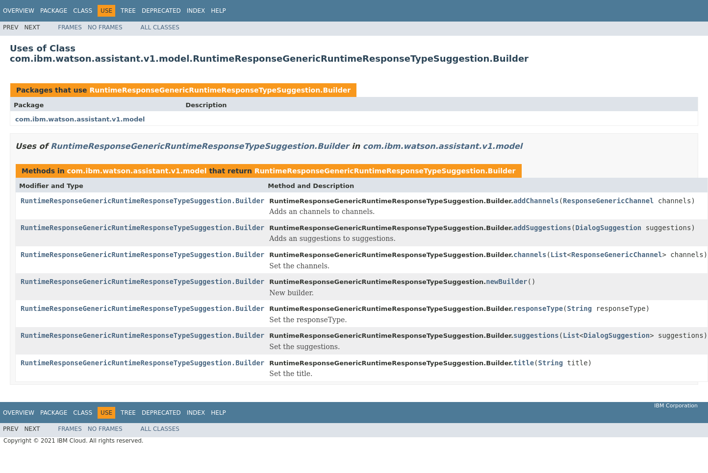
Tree (128, 10)
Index (196, 10)
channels (529, 255)
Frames (70, 27)
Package (53, 10)
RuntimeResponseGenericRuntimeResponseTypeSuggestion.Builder (220, 90)
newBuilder (506, 281)
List (559, 255)
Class (82, 10)
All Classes (160, 27)
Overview (18, 10)
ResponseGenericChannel (608, 201)
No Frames (105, 27)
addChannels (536, 201)
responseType (538, 308)
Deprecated (161, 10)
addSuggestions (542, 228)
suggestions (536, 335)
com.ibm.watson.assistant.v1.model (80, 119)
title (523, 363)
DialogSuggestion (608, 228)
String (579, 308)
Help (218, 10)
